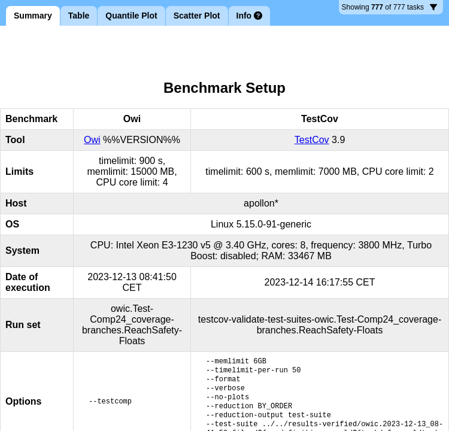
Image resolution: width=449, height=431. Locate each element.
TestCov (312, 140)
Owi (92, 140)
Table (79, 15)
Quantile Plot (131, 15)
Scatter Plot (197, 15)
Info (249, 15)
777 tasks (389, 8)
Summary (33, 15)
